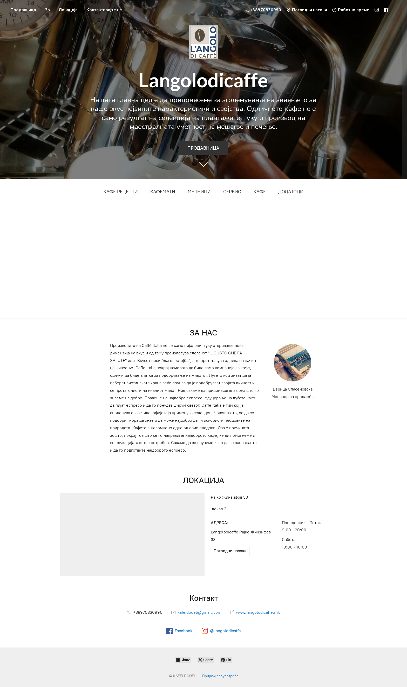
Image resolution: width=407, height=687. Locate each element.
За (47, 10)
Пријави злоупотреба (220, 676)
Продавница (23, 10)
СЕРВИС (232, 192)
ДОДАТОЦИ (290, 192)
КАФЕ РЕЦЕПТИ (121, 192)
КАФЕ (260, 192)
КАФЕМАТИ (162, 192)
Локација (68, 10)
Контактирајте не (104, 10)
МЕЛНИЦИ (199, 192)
